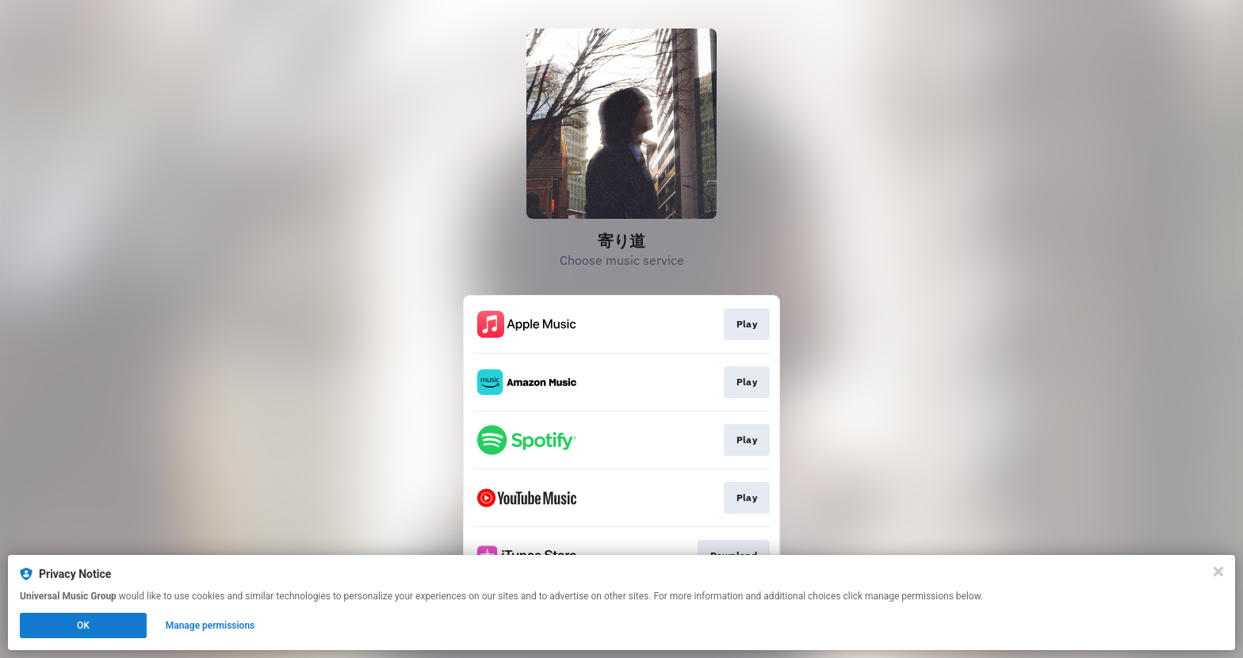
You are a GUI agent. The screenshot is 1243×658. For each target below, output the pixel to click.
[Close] (1218, 571)
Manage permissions (210, 625)
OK (83, 625)
